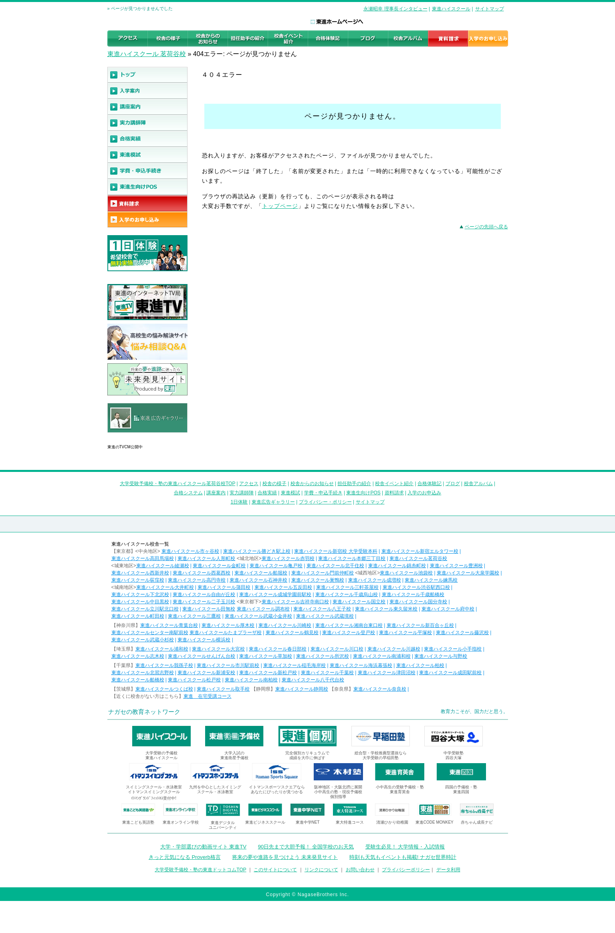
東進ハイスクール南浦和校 (382, 656)
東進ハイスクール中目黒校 (140, 602)
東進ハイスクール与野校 (440, 656)
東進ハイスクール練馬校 (431, 580)
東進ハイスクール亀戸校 (276, 565)
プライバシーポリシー (406, 870)
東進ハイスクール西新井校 (140, 573)
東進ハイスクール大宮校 (218, 649)
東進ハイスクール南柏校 (251, 680)
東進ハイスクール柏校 (420, 665)
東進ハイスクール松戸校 (194, 680)
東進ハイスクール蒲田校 (224, 587)
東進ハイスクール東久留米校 (386, 609)
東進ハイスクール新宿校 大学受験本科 (335, 551)
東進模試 (290, 493)
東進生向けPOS (363, 493)
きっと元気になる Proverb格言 (185, 857)
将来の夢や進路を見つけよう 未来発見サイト (285, 857)
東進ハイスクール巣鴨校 (317, 580)
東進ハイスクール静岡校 (301, 689)
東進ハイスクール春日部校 (277, 649)
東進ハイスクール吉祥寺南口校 (295, 602)
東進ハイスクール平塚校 (405, 632)
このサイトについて (275, 870)
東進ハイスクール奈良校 (379, 689)
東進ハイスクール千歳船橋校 (413, 594)
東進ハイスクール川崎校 (284, 625)
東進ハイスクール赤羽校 (288, 558)
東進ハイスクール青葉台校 (169, 625)
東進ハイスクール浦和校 (161, 649)
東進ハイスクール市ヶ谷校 (190, 551)
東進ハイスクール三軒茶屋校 (347, 587)
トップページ (280, 206)
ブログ (453, 483)
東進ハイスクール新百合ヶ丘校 (420, 625)
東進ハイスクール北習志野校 (142, 672)
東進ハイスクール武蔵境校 (325, 616)
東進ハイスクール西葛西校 (201, 573)
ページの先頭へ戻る (486, 227)
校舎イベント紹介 (394, 483)
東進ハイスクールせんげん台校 (201, 656)
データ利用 (448, 870)
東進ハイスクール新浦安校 (206, 672)
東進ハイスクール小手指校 (453, 649)
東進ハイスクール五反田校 (283, 587)
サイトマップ (489, 9)
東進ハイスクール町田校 (137, 616)
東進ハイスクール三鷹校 (194, 616)
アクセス (248, 483)
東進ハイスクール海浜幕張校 (361, 665)
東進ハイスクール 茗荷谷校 (146, 53)
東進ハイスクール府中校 (447, 609)
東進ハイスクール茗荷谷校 (418, 558)
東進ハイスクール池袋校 (406, 573)
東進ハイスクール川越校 (393, 649)
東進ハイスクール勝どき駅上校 (256, 551)
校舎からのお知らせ (312, 483)
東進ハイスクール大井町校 (165, 587)
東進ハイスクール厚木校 (228, 625)
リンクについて (321, 870)
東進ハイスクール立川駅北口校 (145, 609)
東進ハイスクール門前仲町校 (322, 573)
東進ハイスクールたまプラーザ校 (226, 632)
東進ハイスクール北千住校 (335, 565)
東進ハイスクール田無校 (208, 609)
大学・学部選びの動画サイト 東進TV (203, 847)
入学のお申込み (424, 493)
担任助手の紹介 (354, 483)
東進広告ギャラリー (130, 437)
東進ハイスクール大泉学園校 (468, 573)
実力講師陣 (242, 493)
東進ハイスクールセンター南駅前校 (149, 632)
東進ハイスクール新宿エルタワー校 (419, 551)
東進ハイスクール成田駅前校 (450, 672)
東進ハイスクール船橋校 (137, 680)
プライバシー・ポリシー (325, 502)
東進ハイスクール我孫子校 (164, 665)
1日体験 (239, 502)
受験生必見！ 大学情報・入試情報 (405, 847)
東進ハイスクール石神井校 (258, 580)
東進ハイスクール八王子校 (322, 609)
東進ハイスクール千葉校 (327, 672)
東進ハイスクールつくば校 (164, 689)
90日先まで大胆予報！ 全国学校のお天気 (306, 847)
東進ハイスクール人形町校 (206, 558)
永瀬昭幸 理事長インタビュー (395, 9)
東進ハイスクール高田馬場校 (142, 558)
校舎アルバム (478, 483)
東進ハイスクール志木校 (137, 656)
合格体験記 (429, 483)
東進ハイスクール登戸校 (348, 632)
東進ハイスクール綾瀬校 (162, 565)
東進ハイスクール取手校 (223, 689)
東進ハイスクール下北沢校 (140, 594)
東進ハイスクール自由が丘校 (204, 594)
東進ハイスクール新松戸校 (268, 672)
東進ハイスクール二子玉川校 (204, 602)
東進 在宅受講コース (207, 696)
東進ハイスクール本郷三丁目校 (351, 558)
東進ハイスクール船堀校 (260, 573)
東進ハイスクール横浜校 (203, 640)
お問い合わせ (360, 870)
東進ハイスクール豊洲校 (456, 565)
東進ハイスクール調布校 (263, 609)
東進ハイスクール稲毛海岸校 (294, 665)
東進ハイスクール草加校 (265, 656)
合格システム (188, 493)
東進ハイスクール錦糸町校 (397, 565)
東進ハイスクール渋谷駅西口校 (416, 587)
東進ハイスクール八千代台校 (313, 680)
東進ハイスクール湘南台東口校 (349, 625)
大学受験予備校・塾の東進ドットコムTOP (200, 870)
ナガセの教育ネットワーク (144, 711)
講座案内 (216, 493)
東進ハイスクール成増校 (374, 580)
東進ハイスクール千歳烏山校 (346, 594)
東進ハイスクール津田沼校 (386, 672)
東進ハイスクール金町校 (219, 565)
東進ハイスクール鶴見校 (292, 632)
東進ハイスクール (451, 9)
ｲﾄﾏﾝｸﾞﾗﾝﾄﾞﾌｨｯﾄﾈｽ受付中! (153, 798)
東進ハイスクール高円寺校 (197, 580)
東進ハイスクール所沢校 (322, 656)
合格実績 (267, 493)
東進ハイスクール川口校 (337, 649)
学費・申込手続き (323, 493)
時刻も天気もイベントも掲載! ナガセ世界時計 (402, 857)
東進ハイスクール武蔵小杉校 (142, 640)
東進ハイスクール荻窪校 (137, 580)
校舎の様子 (274, 483)
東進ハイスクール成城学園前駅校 (275, 594)
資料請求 (394, 493)
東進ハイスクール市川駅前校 (228, 665)
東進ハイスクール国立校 (359, 602)
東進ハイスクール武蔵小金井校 (258, 616)
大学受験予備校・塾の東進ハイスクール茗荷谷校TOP (177, 483)
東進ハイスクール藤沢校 (462, 632)
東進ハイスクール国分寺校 (418, 602)
